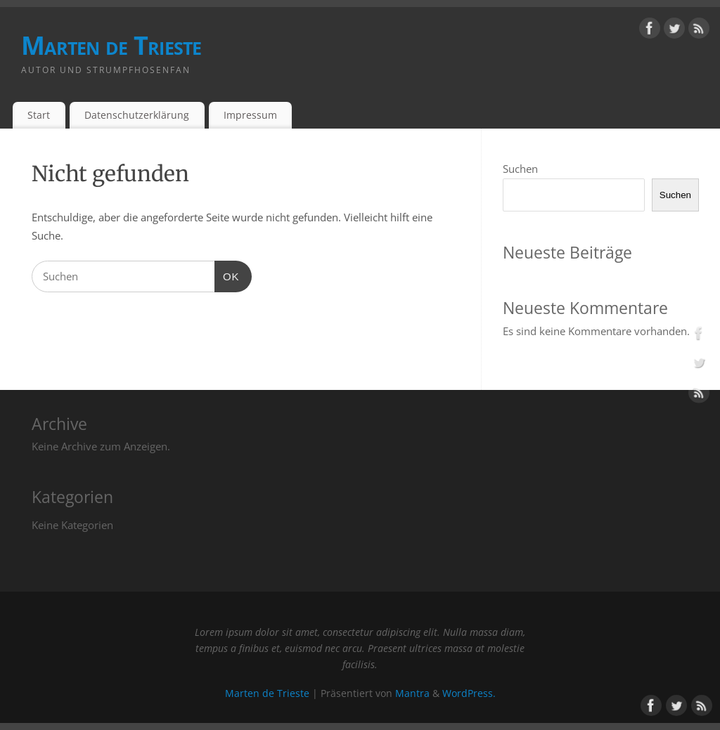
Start (38, 115)
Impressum (250, 115)
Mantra (412, 693)
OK (227, 277)
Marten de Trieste (111, 45)
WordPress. (469, 693)
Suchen (520, 169)
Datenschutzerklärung (136, 115)
